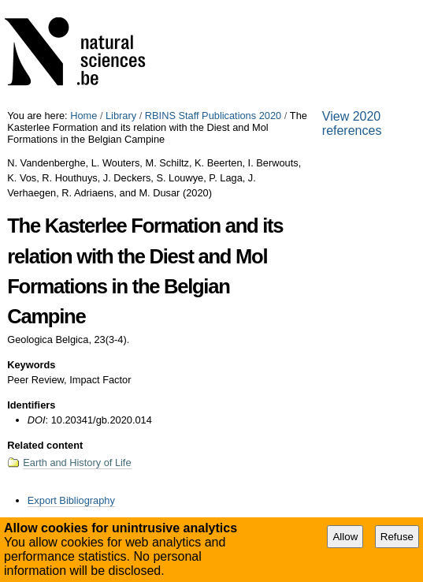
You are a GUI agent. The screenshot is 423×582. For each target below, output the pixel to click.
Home (83, 115)
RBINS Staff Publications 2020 (213, 115)
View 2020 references (352, 123)
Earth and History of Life (77, 462)
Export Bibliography (71, 500)
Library (121, 115)
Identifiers (31, 405)
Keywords (31, 365)
